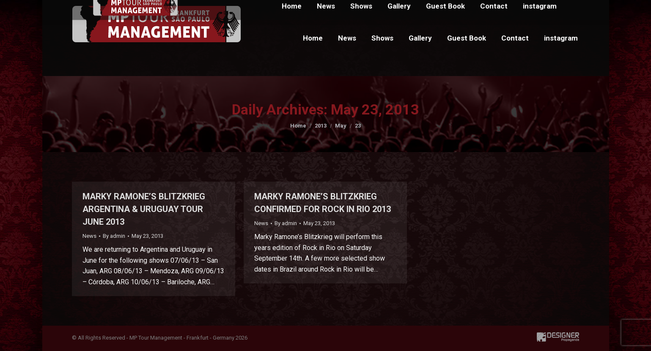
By (114, 236)
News (89, 236)
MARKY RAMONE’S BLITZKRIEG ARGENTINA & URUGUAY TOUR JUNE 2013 (143, 209)
